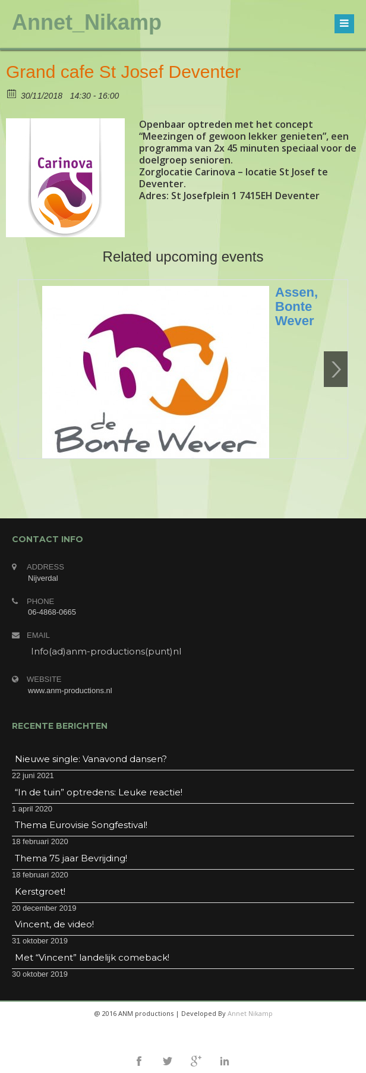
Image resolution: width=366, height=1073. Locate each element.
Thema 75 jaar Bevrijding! (71, 858)
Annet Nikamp (250, 1013)
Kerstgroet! (40, 891)
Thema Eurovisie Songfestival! (81, 824)
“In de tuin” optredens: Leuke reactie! (98, 792)
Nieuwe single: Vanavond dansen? (91, 758)
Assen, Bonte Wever (296, 306)
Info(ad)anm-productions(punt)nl (106, 651)
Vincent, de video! (54, 924)
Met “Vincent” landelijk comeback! (92, 957)
